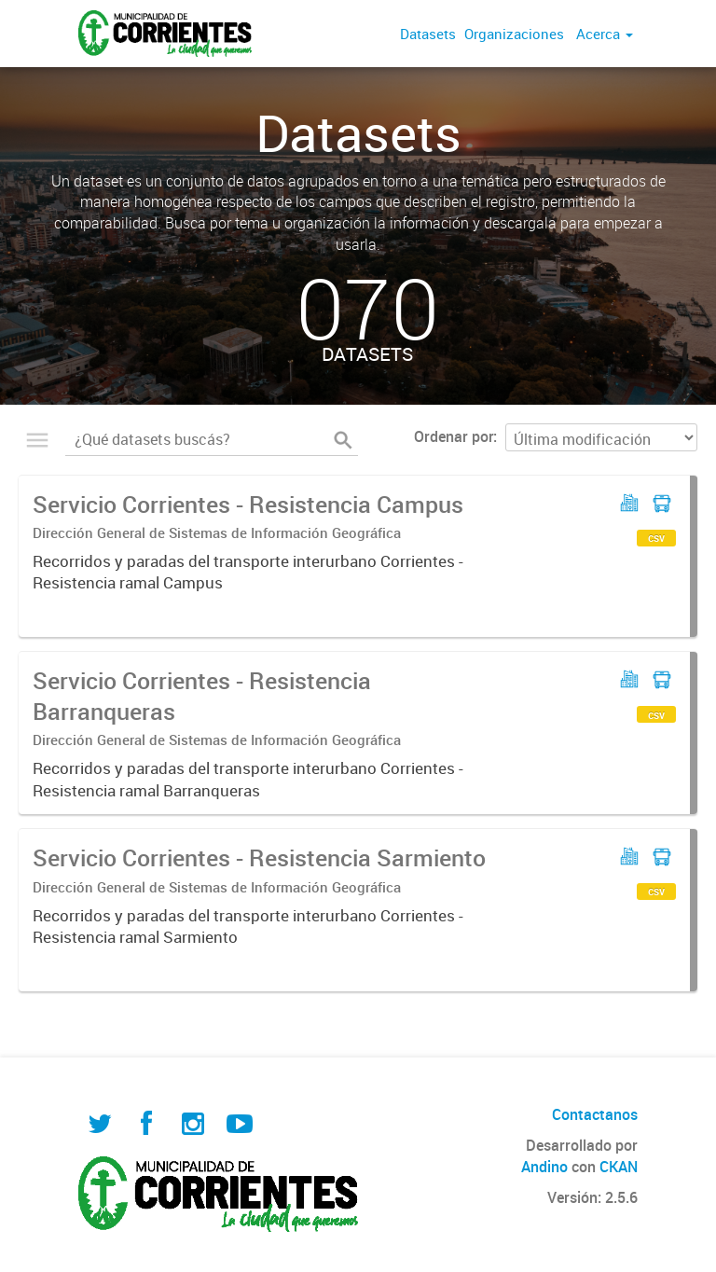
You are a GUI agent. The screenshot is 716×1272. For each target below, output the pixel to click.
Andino (544, 1166)
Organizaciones (514, 33)
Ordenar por (453, 436)
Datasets (428, 33)
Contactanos (595, 1114)
